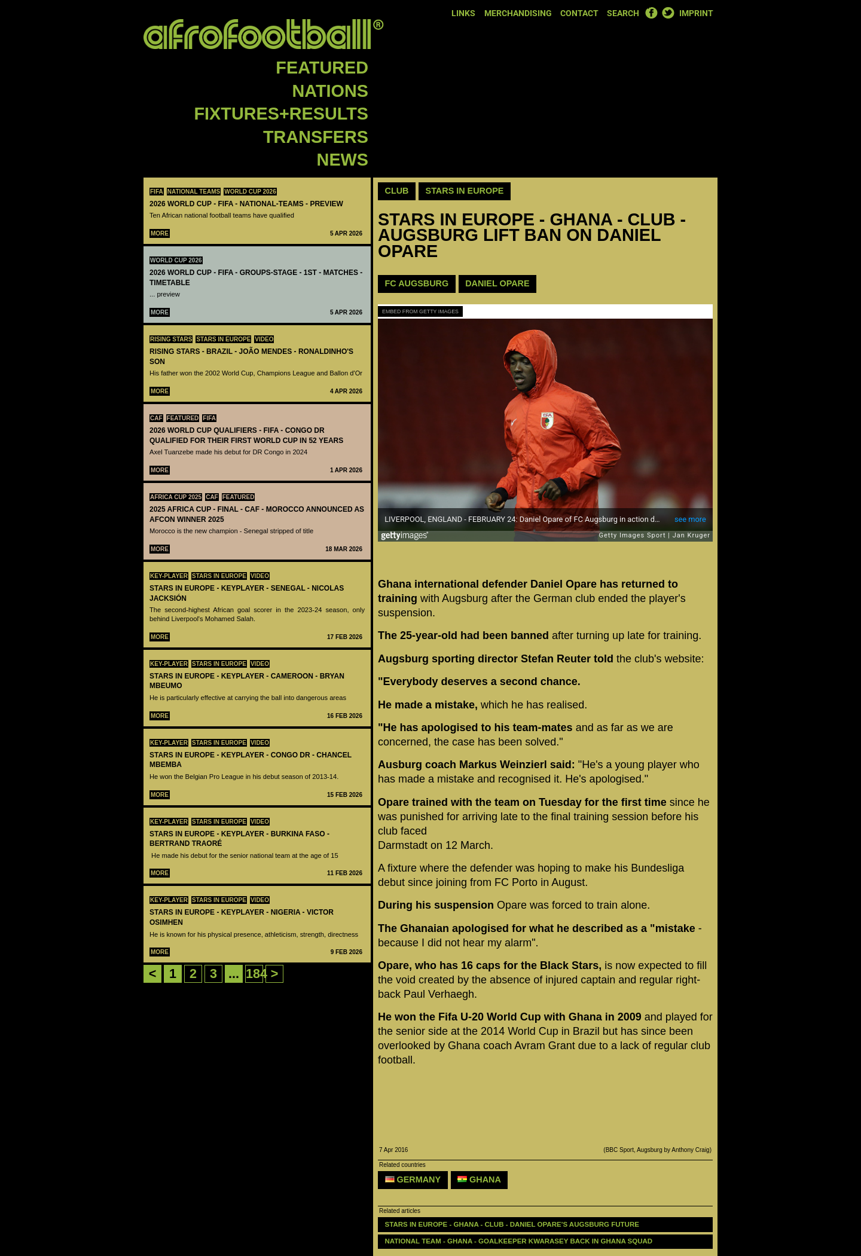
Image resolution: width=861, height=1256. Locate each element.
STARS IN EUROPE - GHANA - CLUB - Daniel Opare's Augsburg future (513, 1224)
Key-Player (169, 576)
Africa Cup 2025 (175, 497)
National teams (194, 191)
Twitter (668, 12)
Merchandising (518, 13)
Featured (322, 67)
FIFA (156, 191)
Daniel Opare (497, 283)
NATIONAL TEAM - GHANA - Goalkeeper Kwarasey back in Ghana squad (519, 1241)
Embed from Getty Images (420, 311)
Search (623, 13)
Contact (579, 13)
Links (463, 13)
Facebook (651, 12)
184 (256, 973)
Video (264, 339)
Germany (413, 1179)
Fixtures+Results (281, 113)
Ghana (479, 1179)
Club (397, 190)
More (160, 233)
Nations (330, 90)
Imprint (696, 13)
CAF (156, 418)
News (342, 159)
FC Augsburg (417, 283)
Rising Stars (171, 339)
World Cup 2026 (250, 191)
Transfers (315, 136)
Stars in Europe (223, 339)
